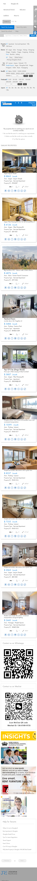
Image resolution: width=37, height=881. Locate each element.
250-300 (15, 82)
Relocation (23, 10)
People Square (10, 65)
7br (28, 88)
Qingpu (8, 52)
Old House (9, 46)
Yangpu (19, 52)
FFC (26, 63)
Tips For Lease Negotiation (10, 837)
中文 (12, 21)
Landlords (6, 15)
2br (13, 88)
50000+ (8, 76)
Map (17, 31)
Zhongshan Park (23, 65)
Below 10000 (12, 71)
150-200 (27, 79)
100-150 (21, 79)
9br (34, 88)
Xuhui (14, 50)
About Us (16, 15)
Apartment (11, 44)
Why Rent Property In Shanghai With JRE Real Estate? (17, 849)
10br (7, 90)
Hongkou (13, 52)
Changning (31, 50)
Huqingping (24, 67)
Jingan (10, 50)
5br (22, 88)
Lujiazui (11, 63)
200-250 (8, 82)
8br (31, 88)
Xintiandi (21, 63)
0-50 (10, 79)
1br (10, 88)
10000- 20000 (21, 71)
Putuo (7, 54)
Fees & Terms (6, 843)
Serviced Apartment (20, 44)
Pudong (25, 50)
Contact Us (7, 21)
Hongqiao (8, 67)
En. (16, 21)
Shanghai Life (14, 4)
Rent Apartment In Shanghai (10, 831)
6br (25, 88)
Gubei (14, 67)
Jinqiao (16, 63)
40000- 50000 (30, 73)
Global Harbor (19, 57)
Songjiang (25, 52)
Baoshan (12, 54)
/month (10, 176)
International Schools (9, 10)
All (6, 44)
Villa (28, 44)
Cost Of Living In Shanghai (10, 846)
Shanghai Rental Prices (9, 834)
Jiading (18, 54)
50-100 (15, 79)
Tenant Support (7, 840)
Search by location (7, 27)
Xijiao (18, 67)
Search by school (6, 31)
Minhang (31, 52)
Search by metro (22, 27)
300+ (21, 82)
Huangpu (19, 50)
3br (16, 88)
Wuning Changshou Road (14, 60)
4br (19, 88)
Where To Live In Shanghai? (10, 828)
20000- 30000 (10, 73)
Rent (5, 4)
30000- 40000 (20, 73)
